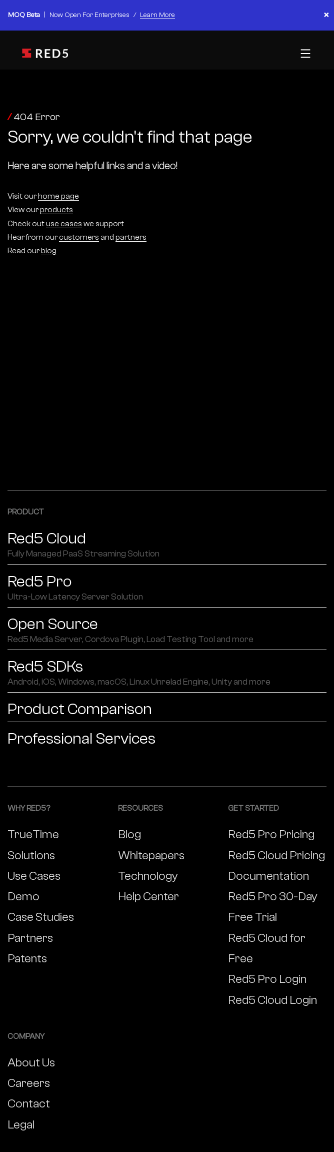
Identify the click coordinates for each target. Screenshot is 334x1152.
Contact (29, 1103)
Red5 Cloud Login (272, 1000)
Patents (27, 958)
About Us (31, 1062)
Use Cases (34, 876)
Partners (30, 938)
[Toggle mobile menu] (304, 53)
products (56, 209)
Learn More (157, 15)
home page (58, 196)
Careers (29, 1083)
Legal (21, 1124)
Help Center (148, 896)
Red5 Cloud (167, 545)
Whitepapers (151, 855)
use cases (64, 223)
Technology (148, 876)
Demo (24, 896)
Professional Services (82, 738)
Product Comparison (80, 709)
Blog (129, 834)
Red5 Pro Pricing (271, 834)
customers (79, 237)
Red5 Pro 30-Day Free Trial (273, 907)
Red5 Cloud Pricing (276, 855)
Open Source (167, 631)
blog (48, 250)
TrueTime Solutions (33, 845)
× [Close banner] (326, 15)
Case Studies (41, 917)
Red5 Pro (167, 588)
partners (131, 237)
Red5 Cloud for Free (267, 948)
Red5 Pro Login (267, 979)
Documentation (268, 876)
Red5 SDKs (167, 673)
